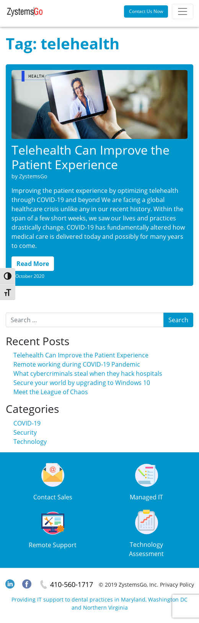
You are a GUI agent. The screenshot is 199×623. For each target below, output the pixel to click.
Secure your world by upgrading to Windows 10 (81, 382)
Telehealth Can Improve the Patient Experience (90, 157)
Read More (32, 263)
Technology (30, 441)
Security (25, 432)
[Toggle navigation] (182, 11)
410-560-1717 (71, 584)
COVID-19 (27, 423)
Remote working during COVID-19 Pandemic (76, 364)
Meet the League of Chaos (50, 392)
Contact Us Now (146, 11)
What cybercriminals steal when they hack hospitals (87, 373)
